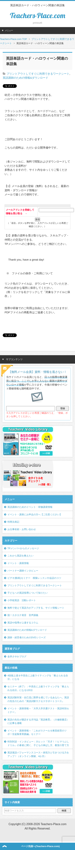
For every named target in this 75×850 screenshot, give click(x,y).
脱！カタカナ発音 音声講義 (22, 615)
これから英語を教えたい (20, 555)
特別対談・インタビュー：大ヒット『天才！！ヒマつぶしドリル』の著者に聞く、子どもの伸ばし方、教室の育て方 (38, 743)
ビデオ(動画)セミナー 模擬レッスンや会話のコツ (34, 578)
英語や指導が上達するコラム (22, 622)
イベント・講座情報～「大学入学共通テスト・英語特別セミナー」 (38, 710)
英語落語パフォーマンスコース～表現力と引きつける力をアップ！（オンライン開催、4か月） (38, 754)
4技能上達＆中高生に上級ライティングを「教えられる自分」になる (37, 677)
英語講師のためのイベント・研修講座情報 (29, 507)
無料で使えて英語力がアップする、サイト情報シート (35, 607)
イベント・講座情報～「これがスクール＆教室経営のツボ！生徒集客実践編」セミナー (37, 732)
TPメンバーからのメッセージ (23, 548)
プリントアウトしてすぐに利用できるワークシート (38, 73)
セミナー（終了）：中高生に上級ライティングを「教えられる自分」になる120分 (38, 688)
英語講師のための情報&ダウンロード (25, 77)
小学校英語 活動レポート (21, 600)
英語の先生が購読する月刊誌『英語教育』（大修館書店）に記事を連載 (38, 721)
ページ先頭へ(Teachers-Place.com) (40, 846)
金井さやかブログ (16, 656)
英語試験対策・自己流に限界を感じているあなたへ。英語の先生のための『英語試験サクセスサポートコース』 (38, 699)
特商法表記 (13, 521)
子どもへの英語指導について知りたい (27, 592)
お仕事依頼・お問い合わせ (21, 529)
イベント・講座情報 (18, 563)
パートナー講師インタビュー (22, 570)
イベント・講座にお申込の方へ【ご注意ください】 (34, 514)
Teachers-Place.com (37, 15)
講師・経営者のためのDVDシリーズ (26, 637)
